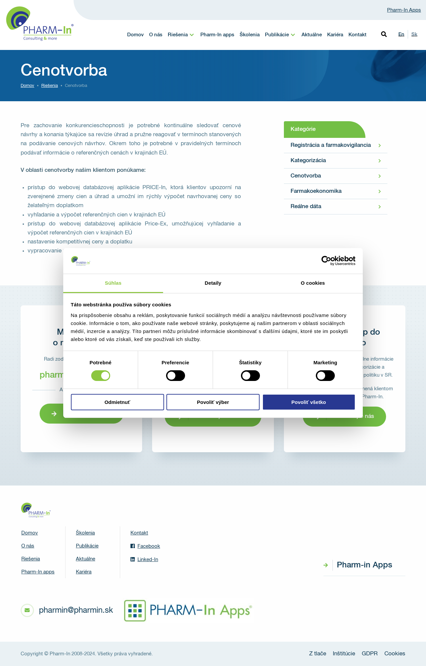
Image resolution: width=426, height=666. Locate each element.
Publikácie (277, 34)
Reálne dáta (306, 206)
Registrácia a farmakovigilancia (331, 145)
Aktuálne (312, 34)
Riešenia (178, 34)
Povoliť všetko (309, 402)
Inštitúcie (344, 654)
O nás (155, 34)
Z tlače (317, 654)
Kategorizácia (308, 161)
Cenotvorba (306, 176)
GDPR (370, 654)
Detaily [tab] (213, 283)
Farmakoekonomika (316, 191)
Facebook (145, 546)
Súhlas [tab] (113, 283)
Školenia (250, 34)
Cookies (394, 654)
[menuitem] (181, 35)
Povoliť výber (213, 402)
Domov (135, 34)
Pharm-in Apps (364, 565)
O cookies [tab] (313, 283)
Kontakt (357, 34)
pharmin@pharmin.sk (76, 610)
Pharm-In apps (217, 34)
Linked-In (144, 559)
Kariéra (335, 34)
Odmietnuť (117, 402)
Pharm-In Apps (404, 10)
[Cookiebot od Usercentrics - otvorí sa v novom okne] (326, 261)
